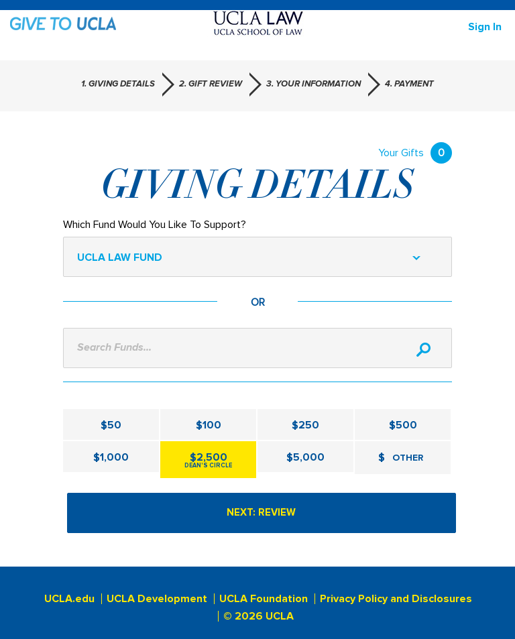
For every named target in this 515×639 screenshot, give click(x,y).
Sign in (485, 26)
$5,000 (305, 457)
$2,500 (208, 460)
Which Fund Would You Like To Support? (154, 224)
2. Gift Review (210, 84)
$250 (305, 425)
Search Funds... (114, 347)
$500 (403, 425)
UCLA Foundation (263, 598)
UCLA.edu (69, 598)
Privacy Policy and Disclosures (396, 598)
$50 (111, 425)
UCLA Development (157, 598)
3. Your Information (313, 84)
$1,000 (111, 457)
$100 (208, 425)
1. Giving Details (118, 84)
